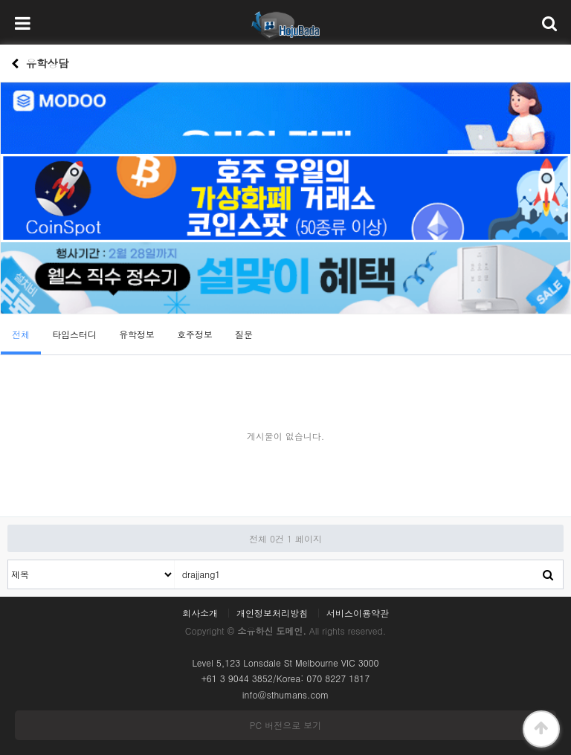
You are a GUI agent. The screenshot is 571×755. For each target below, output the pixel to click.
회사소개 (200, 613)
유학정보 (137, 334)
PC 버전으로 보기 (285, 725)
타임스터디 (74, 334)
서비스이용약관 (357, 613)
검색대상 (8, 560)
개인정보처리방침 (272, 613)
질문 (244, 334)
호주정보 (195, 334)
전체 (21, 334)
